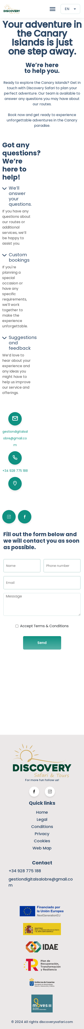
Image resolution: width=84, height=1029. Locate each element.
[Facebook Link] (34, 792)
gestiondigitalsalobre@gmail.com (15, 438)
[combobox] (70, 9)
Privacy (42, 833)
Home (42, 812)
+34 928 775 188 (15, 470)
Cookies (42, 841)
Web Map (42, 848)
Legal (42, 819)
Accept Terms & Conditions (44, 626)
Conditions (42, 826)
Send (42, 642)
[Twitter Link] (50, 792)
